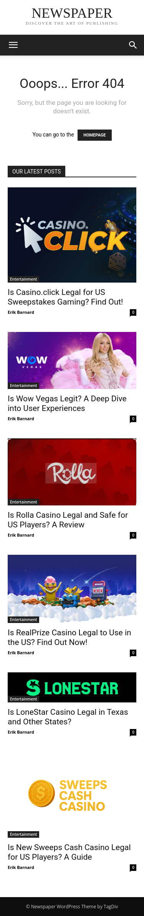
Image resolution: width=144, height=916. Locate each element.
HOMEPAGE (94, 135)
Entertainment (23, 279)
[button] (13, 45)
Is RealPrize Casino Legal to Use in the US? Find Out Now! (69, 637)
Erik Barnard (21, 312)
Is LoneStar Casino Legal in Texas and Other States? (68, 716)
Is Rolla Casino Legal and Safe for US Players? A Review (68, 519)
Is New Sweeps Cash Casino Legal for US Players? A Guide (69, 852)
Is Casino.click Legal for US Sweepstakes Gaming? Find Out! (65, 297)
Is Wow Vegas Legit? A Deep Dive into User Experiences (67, 403)
